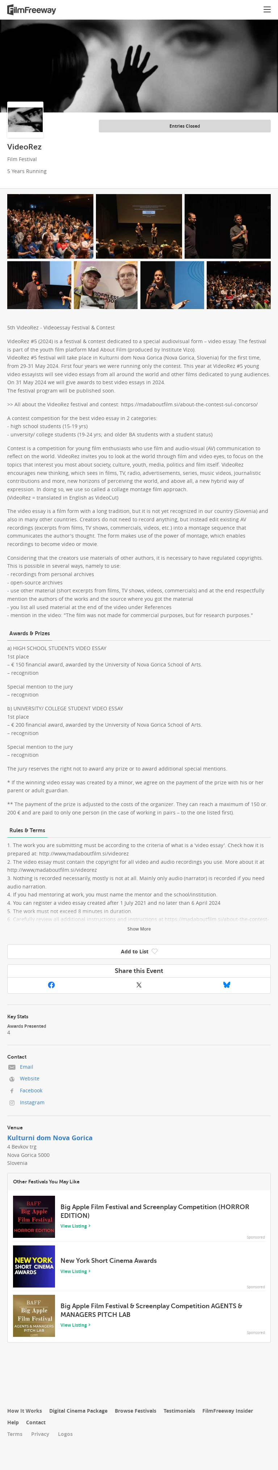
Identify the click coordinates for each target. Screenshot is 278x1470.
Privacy (40, 1433)
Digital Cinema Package (78, 1410)
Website (29, 1078)
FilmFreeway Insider (227, 1410)
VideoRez (24, 147)
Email (26, 1066)
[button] (267, 10)
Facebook (31, 1090)
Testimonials (179, 1410)
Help (13, 1422)
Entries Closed (184, 126)
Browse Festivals (135, 1410)
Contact (36, 1422)
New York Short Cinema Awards (108, 1260)
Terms (14, 1433)
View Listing (73, 1226)
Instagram (32, 1102)
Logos (65, 1433)
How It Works (24, 1410)
